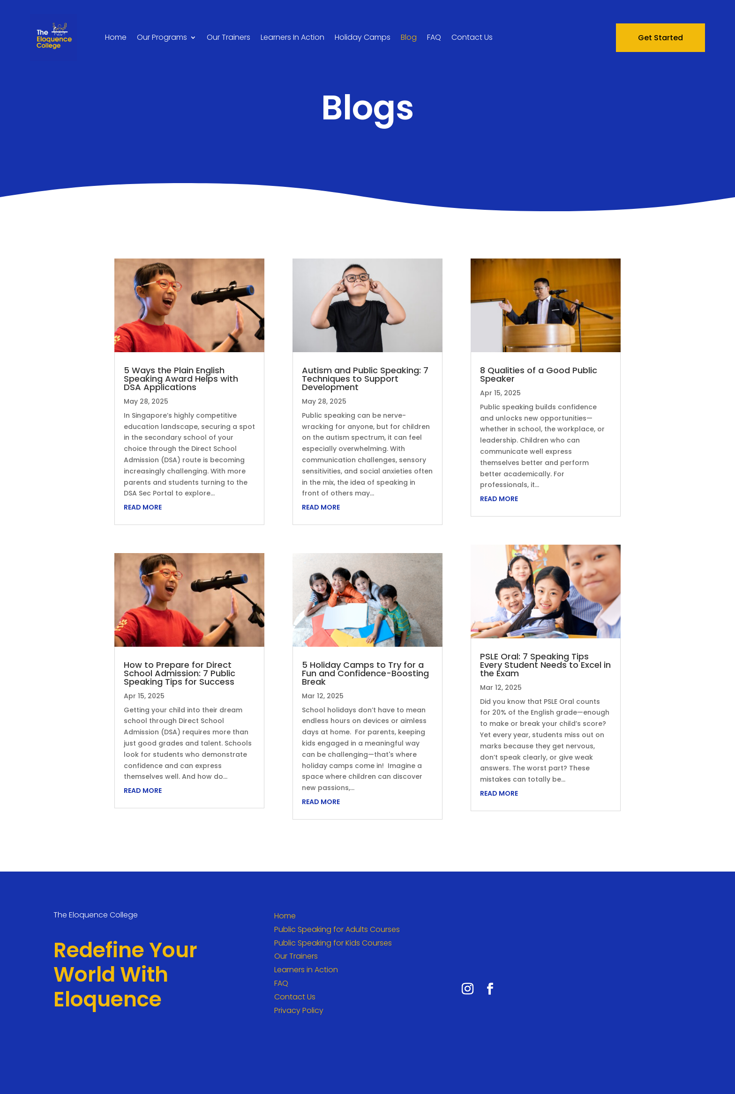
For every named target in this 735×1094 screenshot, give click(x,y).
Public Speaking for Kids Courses (333, 943)
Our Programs (162, 37)
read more (143, 507)
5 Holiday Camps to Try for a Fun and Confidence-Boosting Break (365, 673)
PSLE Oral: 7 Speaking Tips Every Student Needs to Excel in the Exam (545, 664)
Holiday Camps (362, 37)
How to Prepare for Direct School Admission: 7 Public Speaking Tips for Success (179, 673)
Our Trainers (228, 37)
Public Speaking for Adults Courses (337, 929)
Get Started (660, 37)
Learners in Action (306, 969)
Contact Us (472, 37)
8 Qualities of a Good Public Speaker (538, 374)
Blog (409, 37)
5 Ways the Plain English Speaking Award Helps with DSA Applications (181, 378)
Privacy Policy (298, 1010)
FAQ (434, 37)
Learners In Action (292, 37)
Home (116, 37)
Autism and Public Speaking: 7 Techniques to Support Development (365, 378)
